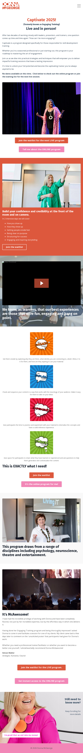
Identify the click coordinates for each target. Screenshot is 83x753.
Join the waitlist (14, 247)
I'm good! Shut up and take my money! (21, 735)
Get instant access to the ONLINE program (41, 681)
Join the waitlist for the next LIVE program (41, 140)
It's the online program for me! (41, 484)
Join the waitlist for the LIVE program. (41, 667)
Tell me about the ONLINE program (42, 149)
